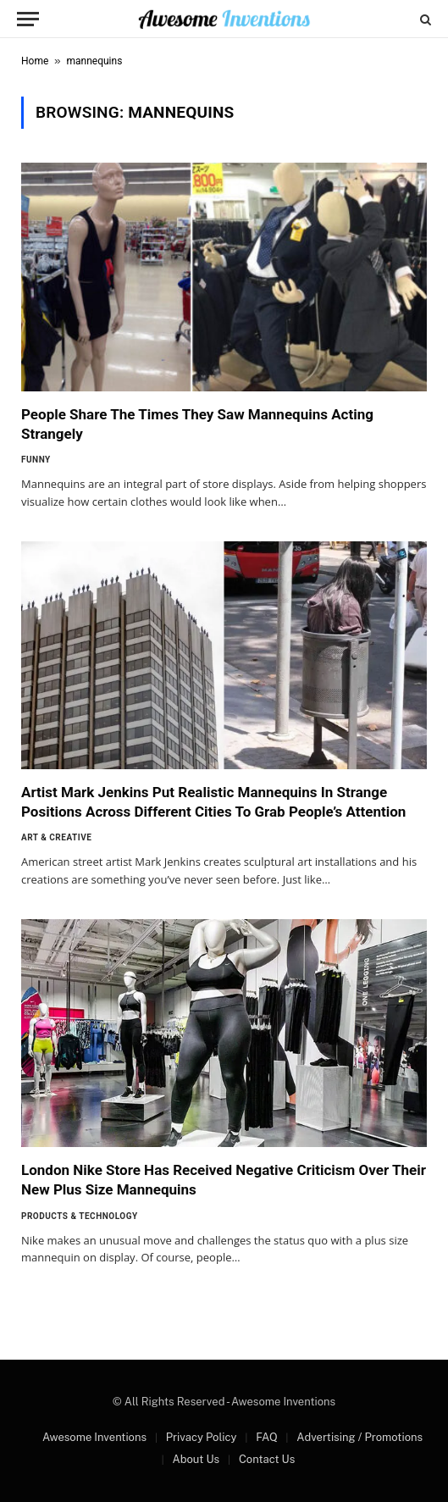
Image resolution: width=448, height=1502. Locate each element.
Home (34, 61)
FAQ (266, 1437)
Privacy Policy (201, 1437)
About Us (195, 1459)
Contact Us (267, 1459)
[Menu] (28, 19)
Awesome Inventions (94, 1437)
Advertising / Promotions (359, 1437)
